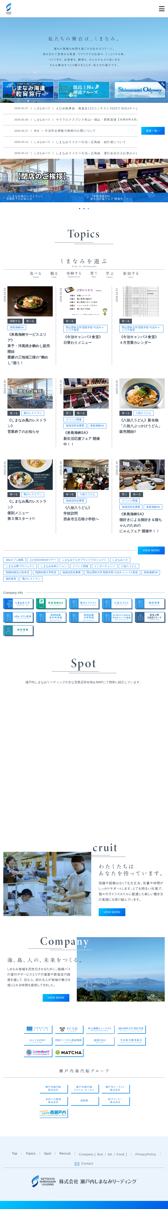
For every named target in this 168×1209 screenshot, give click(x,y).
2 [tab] (84, 208)
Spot (47, 1163)
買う (68, 413)
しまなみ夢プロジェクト (20, 566)
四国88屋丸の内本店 (18, 572)
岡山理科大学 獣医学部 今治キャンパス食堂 (85, 328)
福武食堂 (11, 578)
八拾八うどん (143, 413)
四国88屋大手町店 (45, 572)
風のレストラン (33, 413)
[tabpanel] (42, 181)
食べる (30, 321)
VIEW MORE (151, 550)
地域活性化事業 (75, 425)
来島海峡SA (17, 327)
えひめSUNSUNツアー (43, 560)
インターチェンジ (104, 566)
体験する (15, 321)
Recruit (65, 1163)
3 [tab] (88, 208)
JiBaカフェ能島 (15, 560)
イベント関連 (74, 419)
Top (14, 1163)
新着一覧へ (153, 130)
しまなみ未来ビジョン (53, 566)
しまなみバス (120, 560)
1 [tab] (79, 208)
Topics (31, 1163)
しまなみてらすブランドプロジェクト (84, 560)
